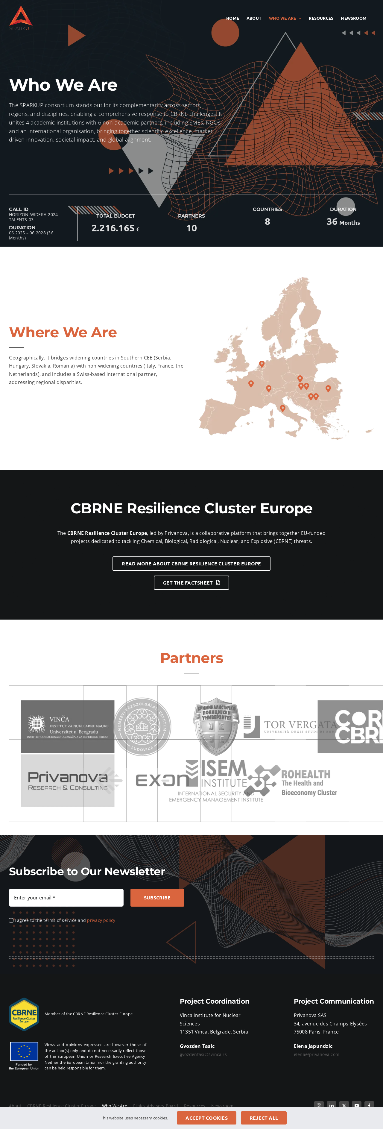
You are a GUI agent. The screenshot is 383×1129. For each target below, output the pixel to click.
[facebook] (369, 1105)
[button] (316, 397)
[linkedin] (331, 1105)
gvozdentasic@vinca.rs (203, 1054)
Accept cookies (206, 1118)
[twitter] (344, 1105)
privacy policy (101, 920)
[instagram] (319, 1105)
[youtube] (356, 1105)
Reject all (264, 1118)
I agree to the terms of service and (65, 920)
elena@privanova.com (317, 1054)
